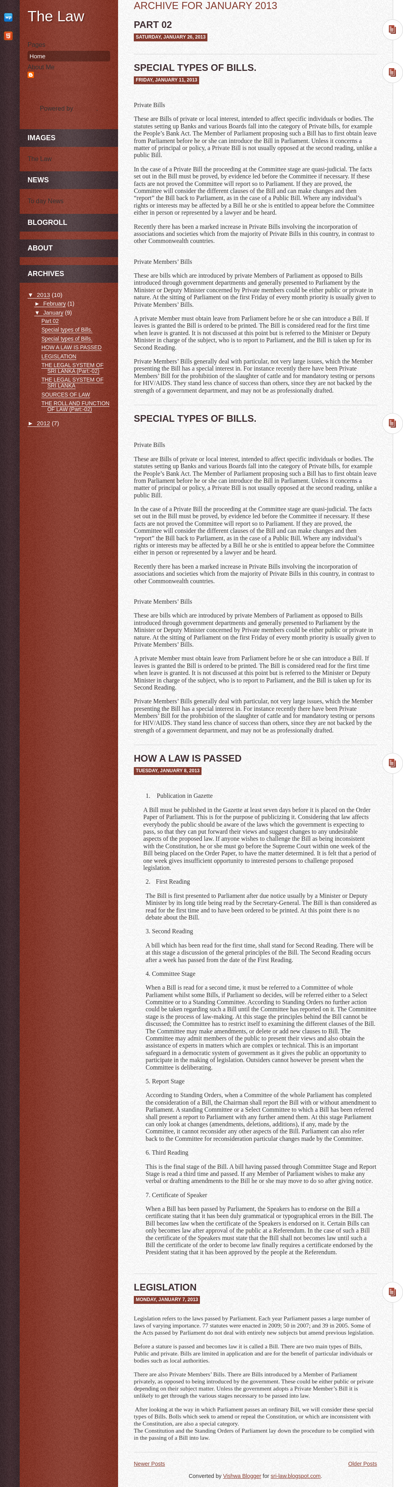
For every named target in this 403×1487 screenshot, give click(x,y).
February (54, 303)
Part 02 (153, 24)
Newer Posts (149, 1464)
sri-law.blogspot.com (296, 1476)
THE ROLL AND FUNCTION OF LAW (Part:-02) (75, 406)
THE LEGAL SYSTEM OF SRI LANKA (72, 383)
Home (38, 56)
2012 (43, 423)
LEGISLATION (165, 1287)
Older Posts (362, 1464)
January (53, 313)
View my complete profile (63, 88)
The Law (56, 16)
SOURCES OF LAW (65, 395)
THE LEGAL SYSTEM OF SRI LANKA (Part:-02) (72, 368)
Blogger (85, 108)
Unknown (49, 75)
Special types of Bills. (195, 67)
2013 (43, 294)
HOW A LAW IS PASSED (188, 758)
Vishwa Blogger (242, 1476)
